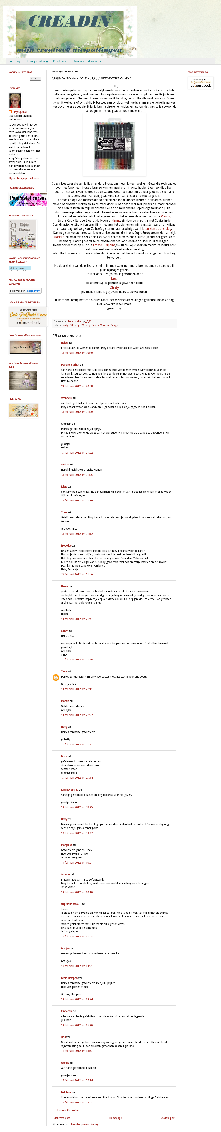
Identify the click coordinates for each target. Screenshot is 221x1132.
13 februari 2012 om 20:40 (77, 352)
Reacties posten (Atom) (84, 1124)
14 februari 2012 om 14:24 (77, 999)
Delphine (66, 1092)
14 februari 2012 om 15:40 (77, 1025)
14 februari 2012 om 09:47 (77, 833)
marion (65, 464)
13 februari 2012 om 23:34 (77, 777)
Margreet (66, 844)
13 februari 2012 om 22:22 (77, 715)
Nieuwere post (61, 1117)
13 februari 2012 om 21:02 (77, 452)
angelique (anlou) (71, 903)
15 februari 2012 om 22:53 (77, 1102)
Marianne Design (109, 325)
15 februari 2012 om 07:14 (77, 1080)
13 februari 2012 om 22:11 (77, 689)
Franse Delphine (103, 245)
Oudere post (168, 1117)
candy (65, 325)
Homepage (15, 61)
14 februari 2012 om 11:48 (77, 936)
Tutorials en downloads (87, 61)
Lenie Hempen (69, 978)
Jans (114, 279)
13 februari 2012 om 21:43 (77, 618)
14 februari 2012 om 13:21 (77, 966)
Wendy (65, 1062)
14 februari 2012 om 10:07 (77, 862)
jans (63, 1036)
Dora (64, 756)
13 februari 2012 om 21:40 (77, 574)
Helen (64, 342)
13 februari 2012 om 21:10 (77, 500)
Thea (64, 512)
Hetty (64, 726)
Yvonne (65, 874)
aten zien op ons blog (157, 229)
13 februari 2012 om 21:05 (77, 474)
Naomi (64, 586)
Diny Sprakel (19, 112)
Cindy (114, 288)
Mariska (59, 237)
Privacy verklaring (37, 61)
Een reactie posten (68, 1110)
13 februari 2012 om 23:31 (77, 744)
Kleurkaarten (60, 61)
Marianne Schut (70, 364)
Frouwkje (66, 545)
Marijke (65, 948)
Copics (95, 325)
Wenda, (166, 216)
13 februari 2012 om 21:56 (77, 659)
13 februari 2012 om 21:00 (77, 411)
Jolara (64, 486)
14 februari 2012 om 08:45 (77, 807)
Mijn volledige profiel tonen (24, 178)
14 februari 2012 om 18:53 (77, 1050)
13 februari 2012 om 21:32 (77, 533)
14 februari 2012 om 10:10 (77, 892)
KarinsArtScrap (69, 789)
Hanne (115, 220)
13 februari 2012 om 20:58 (77, 386)
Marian (65, 701)
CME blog (85, 325)
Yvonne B (66, 397)
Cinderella (66, 1011)
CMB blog (74, 325)
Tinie (64, 671)
